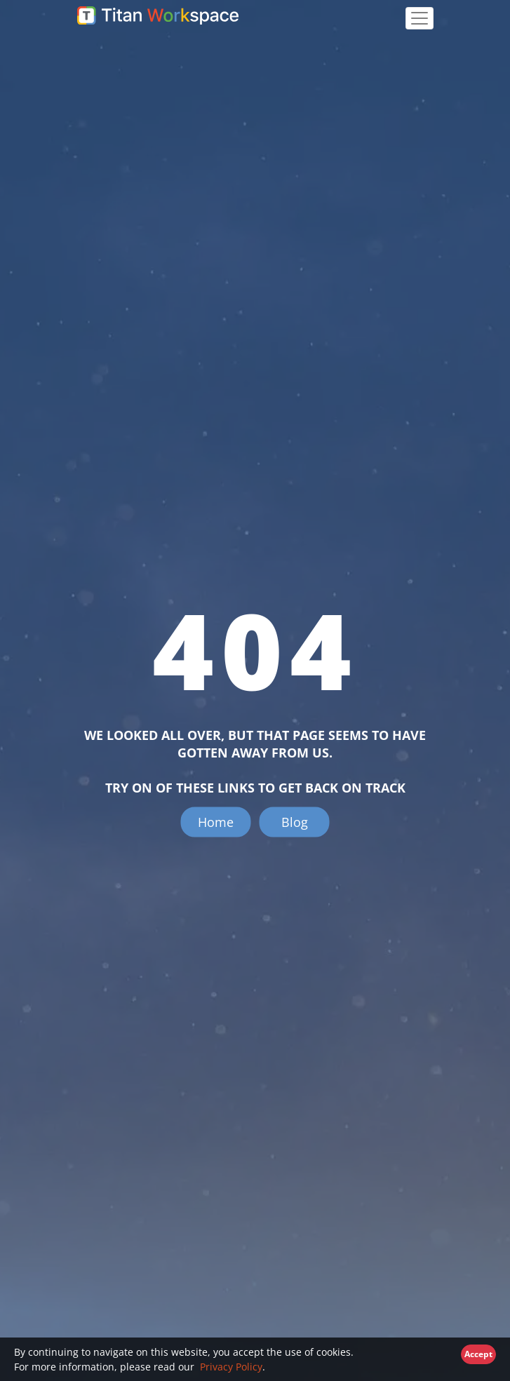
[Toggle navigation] (419, 18)
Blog (294, 822)
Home (216, 822)
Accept (478, 1354)
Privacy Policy (229, 1366)
